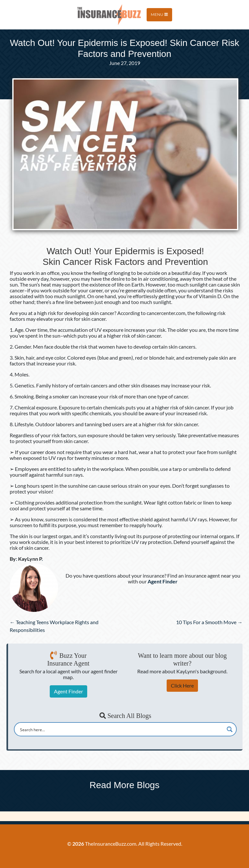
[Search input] (121, 729)
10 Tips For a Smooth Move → (209, 622)
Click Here (182, 685)
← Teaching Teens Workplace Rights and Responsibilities (54, 626)
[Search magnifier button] (229, 729)
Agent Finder (68, 691)
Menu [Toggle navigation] (159, 14)
